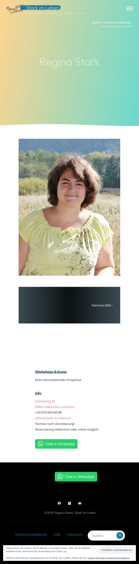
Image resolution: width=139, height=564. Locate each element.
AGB (56, 534)
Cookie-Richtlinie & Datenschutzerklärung (109, 557)
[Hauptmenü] (129, 9)
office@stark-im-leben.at (52, 418)
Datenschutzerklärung (31, 534)
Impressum (74, 534)
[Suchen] (119, 535)
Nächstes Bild (103, 305)
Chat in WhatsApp (60, 444)
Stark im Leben (42, 7)
